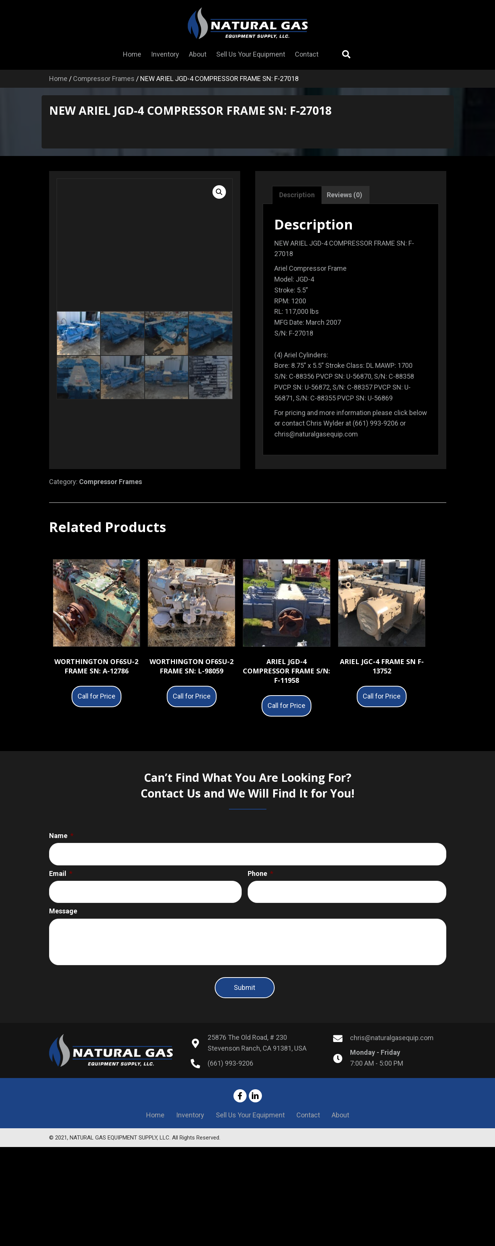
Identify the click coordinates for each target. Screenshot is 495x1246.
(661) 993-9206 (230, 1071)
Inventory (190, 1123)
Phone (260, 870)
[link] (132, 54)
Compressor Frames (104, 78)
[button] (219, 192)
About (340, 1123)
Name (61, 836)
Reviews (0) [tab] (344, 195)
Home (58, 78)
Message (63, 905)
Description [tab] (297, 195)
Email (60, 870)
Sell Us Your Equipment (250, 1123)
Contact (308, 1123)
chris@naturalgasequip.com (392, 1046)
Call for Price (96, 696)
